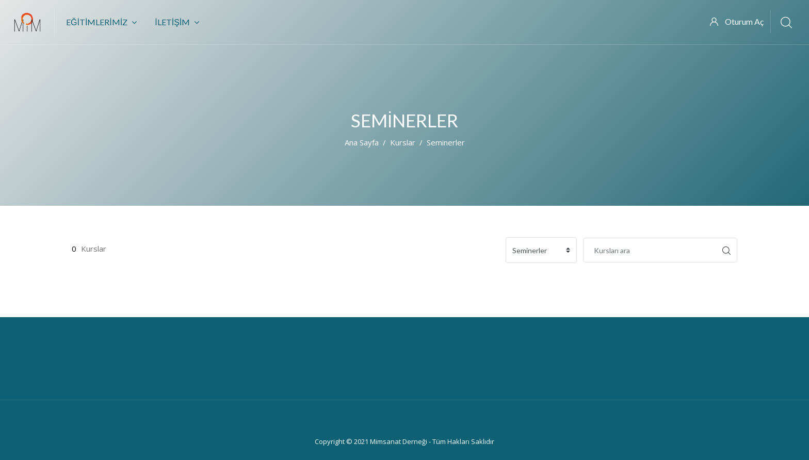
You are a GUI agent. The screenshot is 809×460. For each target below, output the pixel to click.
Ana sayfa (362, 142)
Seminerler (446, 142)
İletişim (177, 22)
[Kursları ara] (649, 250)
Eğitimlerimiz (101, 22)
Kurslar (402, 142)
